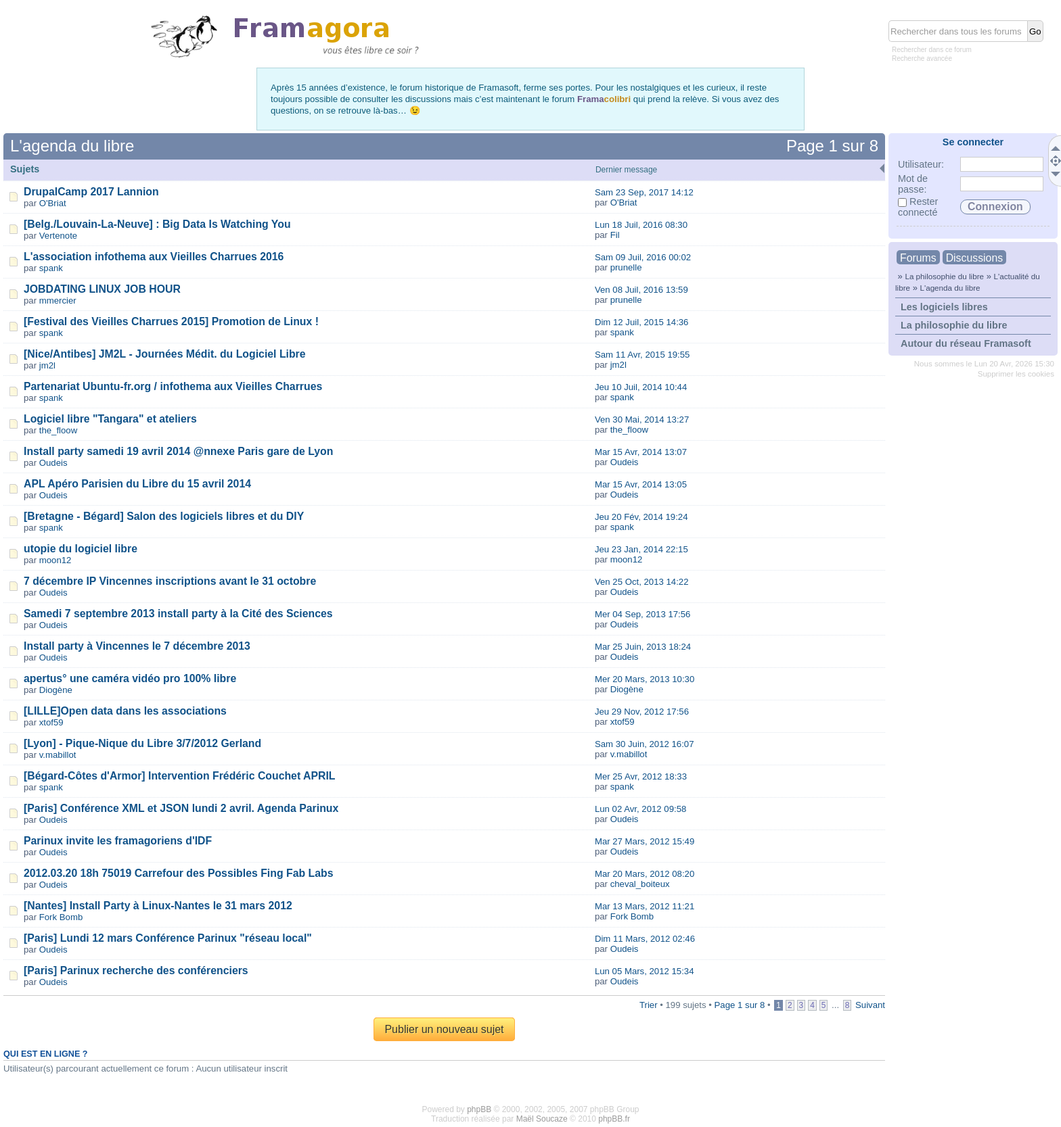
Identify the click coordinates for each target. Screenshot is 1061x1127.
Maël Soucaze (542, 1119)
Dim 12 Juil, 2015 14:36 (642, 322)
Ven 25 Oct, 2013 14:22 (642, 582)
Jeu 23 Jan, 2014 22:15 (641, 549)
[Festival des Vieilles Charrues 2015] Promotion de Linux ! (171, 321)
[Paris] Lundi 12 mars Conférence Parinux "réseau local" (168, 938)
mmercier (57, 300)
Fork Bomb (61, 917)
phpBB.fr (614, 1119)
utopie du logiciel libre (80, 548)
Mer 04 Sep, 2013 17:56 (643, 614)
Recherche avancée (922, 58)
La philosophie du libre (944, 276)
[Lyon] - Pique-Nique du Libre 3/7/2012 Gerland (142, 743)
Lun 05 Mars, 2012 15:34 (644, 971)
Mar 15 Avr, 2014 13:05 (641, 484)
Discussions (974, 258)
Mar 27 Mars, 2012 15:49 (644, 841)
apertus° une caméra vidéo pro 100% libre (130, 678)
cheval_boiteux (640, 884)
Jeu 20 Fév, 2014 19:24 (641, 517)
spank (51, 268)
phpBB (479, 1109)
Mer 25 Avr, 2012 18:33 (641, 776)
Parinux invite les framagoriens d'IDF (118, 840)
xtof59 (51, 722)
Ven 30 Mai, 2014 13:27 (642, 419)
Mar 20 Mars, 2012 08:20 (644, 874)
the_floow (58, 430)
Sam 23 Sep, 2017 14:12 (644, 192)
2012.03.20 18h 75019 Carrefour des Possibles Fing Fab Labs (178, 873)
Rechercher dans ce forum (932, 49)
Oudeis (53, 463)
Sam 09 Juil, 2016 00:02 (643, 257)
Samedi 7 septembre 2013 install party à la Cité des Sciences (178, 613)
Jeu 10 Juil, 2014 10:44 (641, 387)
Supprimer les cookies (1016, 374)
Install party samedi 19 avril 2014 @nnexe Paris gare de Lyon (178, 451)
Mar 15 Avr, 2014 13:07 (641, 452)
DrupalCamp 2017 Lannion (91, 191)
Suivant (870, 1005)
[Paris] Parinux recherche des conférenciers (136, 970)
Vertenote (58, 236)
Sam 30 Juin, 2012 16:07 (644, 744)
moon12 (55, 560)
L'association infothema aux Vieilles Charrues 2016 (154, 256)
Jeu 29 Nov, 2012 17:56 (642, 711)
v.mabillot (57, 755)
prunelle (626, 267)
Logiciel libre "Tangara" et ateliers (110, 419)
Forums (918, 258)
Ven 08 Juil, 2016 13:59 (641, 290)
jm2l (47, 365)
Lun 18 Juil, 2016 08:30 (641, 225)
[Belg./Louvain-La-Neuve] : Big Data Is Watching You (157, 224)
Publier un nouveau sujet (443, 1029)
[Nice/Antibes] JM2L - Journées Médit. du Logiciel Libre (165, 354)
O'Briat (52, 203)
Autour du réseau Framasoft (966, 343)
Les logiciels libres (944, 307)
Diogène (55, 690)
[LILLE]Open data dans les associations (125, 711)
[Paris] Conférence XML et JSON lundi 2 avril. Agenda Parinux (181, 808)
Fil (615, 235)
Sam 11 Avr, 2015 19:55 (642, 355)
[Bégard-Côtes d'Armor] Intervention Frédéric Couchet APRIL (179, 776)
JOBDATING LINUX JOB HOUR (102, 289)
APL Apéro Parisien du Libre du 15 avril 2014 (137, 483)
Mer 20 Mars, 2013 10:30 (644, 679)
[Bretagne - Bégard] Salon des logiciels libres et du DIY (164, 516)
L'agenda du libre (950, 287)
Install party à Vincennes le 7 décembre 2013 (137, 646)
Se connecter (973, 142)
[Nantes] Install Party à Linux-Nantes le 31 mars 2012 (158, 905)
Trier (648, 1005)
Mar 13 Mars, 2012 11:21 (644, 906)
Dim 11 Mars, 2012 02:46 (645, 939)
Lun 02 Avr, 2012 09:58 (640, 809)
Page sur (832, 146)
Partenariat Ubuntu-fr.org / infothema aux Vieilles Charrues (173, 386)
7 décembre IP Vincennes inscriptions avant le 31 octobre (170, 581)
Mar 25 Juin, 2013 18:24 (643, 647)
